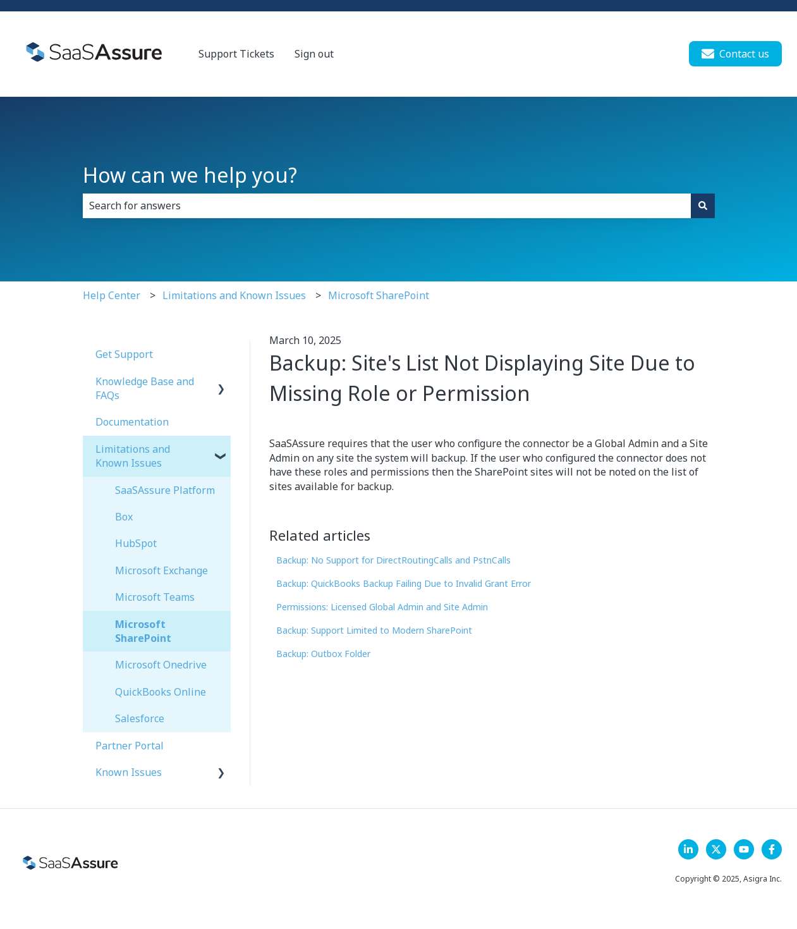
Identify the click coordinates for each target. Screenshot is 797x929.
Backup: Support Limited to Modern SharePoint (374, 630)
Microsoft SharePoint (378, 295)
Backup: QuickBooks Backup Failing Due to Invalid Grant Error (403, 583)
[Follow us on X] (716, 849)
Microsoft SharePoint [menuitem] (143, 631)
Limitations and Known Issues (234, 295)
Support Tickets (236, 54)
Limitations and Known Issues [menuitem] (132, 456)
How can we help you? (190, 174)
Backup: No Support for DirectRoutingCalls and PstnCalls (393, 560)
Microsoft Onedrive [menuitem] (161, 665)
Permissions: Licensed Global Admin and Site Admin (382, 607)
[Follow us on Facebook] (772, 849)
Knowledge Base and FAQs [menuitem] (144, 388)
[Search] (703, 206)
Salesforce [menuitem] (139, 718)
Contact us (735, 54)
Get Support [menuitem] (124, 354)
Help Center (111, 295)
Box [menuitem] (124, 517)
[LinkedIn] (688, 849)
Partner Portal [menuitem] (129, 746)
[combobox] (387, 206)
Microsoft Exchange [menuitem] (161, 570)
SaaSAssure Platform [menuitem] (165, 490)
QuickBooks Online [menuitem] (160, 692)
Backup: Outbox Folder (323, 654)
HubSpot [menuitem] (136, 543)
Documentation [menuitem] (132, 422)
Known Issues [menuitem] (128, 772)
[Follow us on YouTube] (744, 849)
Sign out (314, 54)
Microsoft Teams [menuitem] (155, 597)
